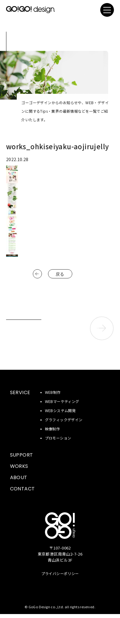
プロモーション (58, 437)
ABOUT (18, 477)
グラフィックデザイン (64, 419)
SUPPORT (21, 454)
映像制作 (52, 428)
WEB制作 (53, 392)
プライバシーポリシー (60, 573)
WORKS (19, 466)
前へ (37, 273)
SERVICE (20, 392)
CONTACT (22, 488)
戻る (60, 274)
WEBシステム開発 (60, 410)
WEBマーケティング (62, 401)
